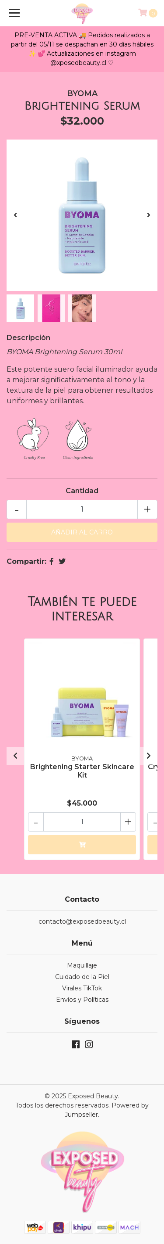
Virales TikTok (82, 988)
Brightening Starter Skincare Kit (82, 771)
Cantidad (82, 491)
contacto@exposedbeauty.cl (82, 921)
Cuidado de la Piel (82, 977)
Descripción (28, 337)
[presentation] (15, 215)
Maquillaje (82, 965)
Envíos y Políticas (82, 1000)
